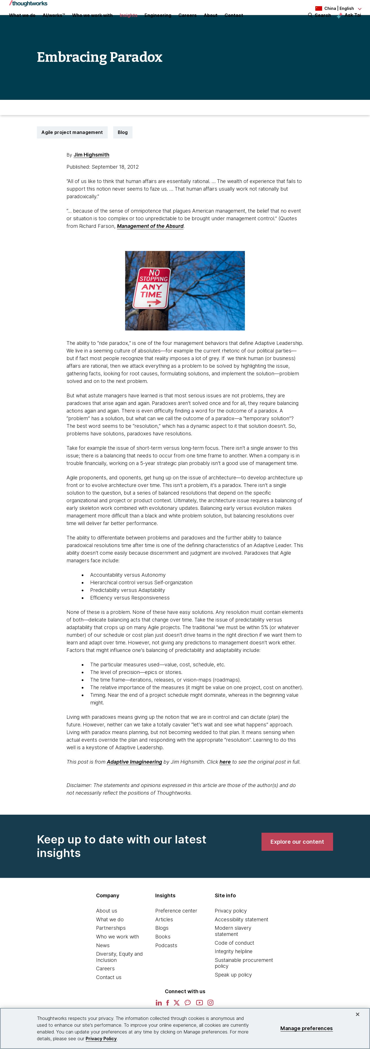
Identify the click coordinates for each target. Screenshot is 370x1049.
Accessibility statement (241, 941)
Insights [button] (129, 23)
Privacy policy (231, 932)
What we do (110, 941)
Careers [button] (187, 23)
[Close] (357, 1014)
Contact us (108, 999)
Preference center (176, 932)
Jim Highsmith (91, 176)
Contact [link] (234, 23)
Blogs (162, 949)
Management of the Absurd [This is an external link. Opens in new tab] (150, 247)
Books (162, 958)
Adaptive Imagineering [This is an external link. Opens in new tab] (134, 783)
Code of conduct (234, 964)
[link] (297, 863)
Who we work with (117, 958)
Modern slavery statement (233, 952)
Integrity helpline (233, 973)
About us (106, 932)
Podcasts (166, 967)
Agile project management (72, 154)
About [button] (211, 23)
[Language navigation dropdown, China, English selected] (330, 8)
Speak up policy (233, 996)
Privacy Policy (101, 1038)
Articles (164, 941)
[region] (185, 1028)
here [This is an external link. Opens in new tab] (225, 783)
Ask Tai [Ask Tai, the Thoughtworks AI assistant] (353, 23)
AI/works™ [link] (54, 23)
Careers (105, 990)
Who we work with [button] (92, 23)
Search (323, 23)
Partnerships (111, 949)
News (103, 967)
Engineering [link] (158, 23)
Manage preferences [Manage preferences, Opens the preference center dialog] (306, 1028)
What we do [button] (22, 23)
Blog (123, 154)
